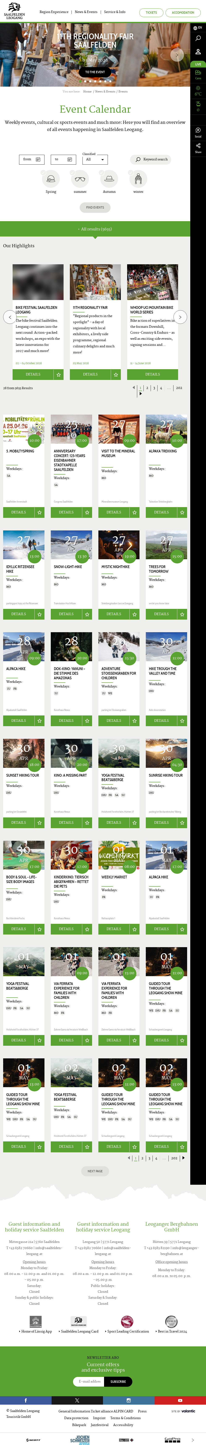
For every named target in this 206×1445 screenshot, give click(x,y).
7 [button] (110, 81)
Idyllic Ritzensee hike (20, 568)
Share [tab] (198, 148)
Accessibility (123, 1422)
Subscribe (118, 1379)
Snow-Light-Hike (68, 565)
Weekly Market (114, 875)
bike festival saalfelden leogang (36, 310)
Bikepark (79, 1422)
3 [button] (90, 81)
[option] (95, 55)
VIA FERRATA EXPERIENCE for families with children (67, 988)
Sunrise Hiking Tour (166, 773)
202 (179, 387)
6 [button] (105, 81)
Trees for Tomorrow (158, 568)
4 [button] (95, 81)
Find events (95, 207)
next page (95, 1169)
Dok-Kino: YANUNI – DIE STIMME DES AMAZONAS (69, 672)
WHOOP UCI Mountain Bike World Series (151, 310)
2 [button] (85, 81)
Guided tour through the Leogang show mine (166, 986)
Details (33, 374)
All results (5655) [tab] (95, 229)
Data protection (76, 1416)
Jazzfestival (99, 1422)
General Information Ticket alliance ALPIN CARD (96, 1409)
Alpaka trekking (163, 450)
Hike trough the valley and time (163, 669)
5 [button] (100, 81)
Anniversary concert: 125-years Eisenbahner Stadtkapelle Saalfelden (69, 459)
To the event (95, 72)
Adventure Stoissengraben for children (119, 672)
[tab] (198, 27)
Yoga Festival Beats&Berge (113, 776)
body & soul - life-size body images (21, 877)
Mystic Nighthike (116, 565)
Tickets (151, 13)
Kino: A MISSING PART (70, 773)
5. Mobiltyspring (20, 450)
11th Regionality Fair (90, 307)
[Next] (177, 55)
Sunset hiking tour (22, 773)
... (169, 387)
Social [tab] (198, 133)
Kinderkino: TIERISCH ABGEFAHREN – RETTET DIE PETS (71, 880)
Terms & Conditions (125, 1416)
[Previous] (10, 316)
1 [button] (80, 81)
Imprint (99, 1416)
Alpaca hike (16, 667)
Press (142, 1409)
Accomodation (183, 13)
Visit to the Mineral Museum (118, 452)
